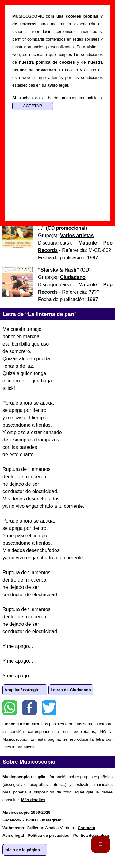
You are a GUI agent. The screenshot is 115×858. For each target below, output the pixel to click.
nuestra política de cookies (47, 62)
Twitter (49, 707)
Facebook (29, 707)
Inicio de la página (22, 850)
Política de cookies (91, 835)
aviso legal (57, 85)
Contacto (86, 827)
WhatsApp (9, 707)
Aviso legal (13, 835)
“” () (64, 269)
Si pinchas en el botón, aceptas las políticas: (57, 98)
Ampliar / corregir (21, 690)
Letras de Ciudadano (71, 690)
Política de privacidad (49, 835)
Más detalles (33, 799)
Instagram (52, 820)
